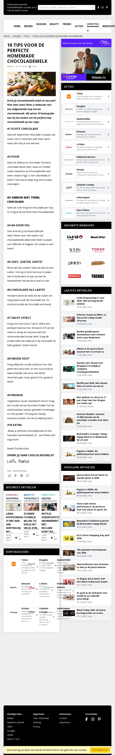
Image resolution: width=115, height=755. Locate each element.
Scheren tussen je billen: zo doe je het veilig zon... (31, 521)
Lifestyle (93, 26)
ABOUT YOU (13, 739)
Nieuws (28, 26)
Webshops (108, 26)
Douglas (11, 730)
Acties (79, 26)
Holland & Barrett (15, 722)
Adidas (10, 718)
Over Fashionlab (41, 718)
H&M (9, 726)
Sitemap (37, 722)
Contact (63, 718)
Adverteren (64, 722)
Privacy (36, 726)
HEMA (10, 735)
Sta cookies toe (100, 749)
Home (17, 26)
